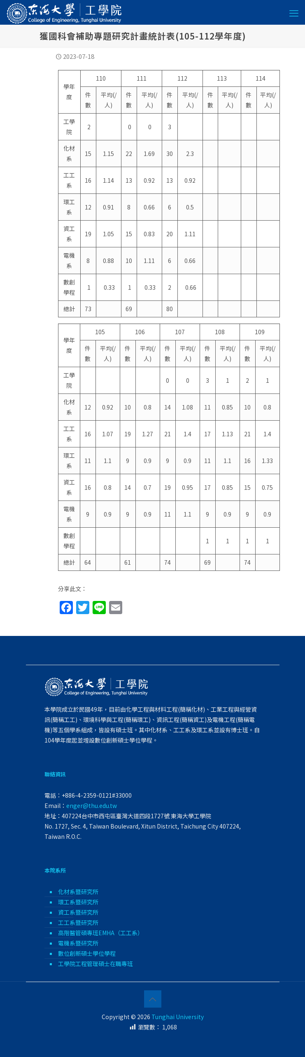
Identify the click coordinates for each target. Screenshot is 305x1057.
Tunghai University (177, 1017)
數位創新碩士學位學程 (87, 953)
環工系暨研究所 (78, 902)
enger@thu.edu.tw (91, 805)
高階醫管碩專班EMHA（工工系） (100, 933)
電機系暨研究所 (78, 943)
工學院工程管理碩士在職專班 (95, 963)
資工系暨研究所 (78, 912)
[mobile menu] (294, 12)
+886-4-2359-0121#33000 (97, 795)
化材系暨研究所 (78, 891)
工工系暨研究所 (78, 922)
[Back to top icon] (152, 999)
